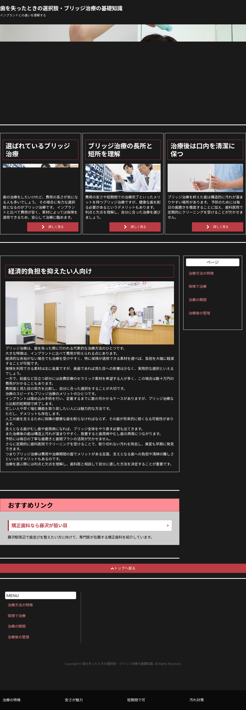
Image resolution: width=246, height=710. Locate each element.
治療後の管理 (199, 313)
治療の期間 (198, 300)
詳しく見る (56, 227)
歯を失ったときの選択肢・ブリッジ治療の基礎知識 (61, 8)
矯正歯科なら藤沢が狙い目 (39, 525)
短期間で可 (136, 700)
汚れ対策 (197, 700)
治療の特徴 (11, 700)
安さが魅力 (74, 700)
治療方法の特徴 (201, 273)
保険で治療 (198, 286)
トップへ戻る (123, 568)
